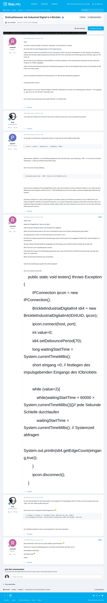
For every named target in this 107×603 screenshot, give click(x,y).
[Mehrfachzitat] (24, 107)
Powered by (96, 600)
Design (14, 600)
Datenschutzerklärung (23, 600)
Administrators (13, 124)
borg (12, 122)
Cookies (39, 600)
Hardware (35, 22)
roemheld (13, 22)
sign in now (40, 571)
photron (12, 144)
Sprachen (7, 600)
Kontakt (33, 600)
